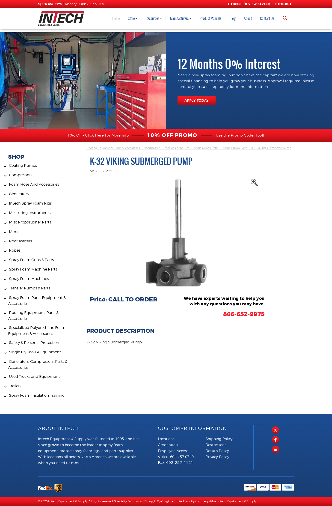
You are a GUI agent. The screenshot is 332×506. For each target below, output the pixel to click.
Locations (166, 439)
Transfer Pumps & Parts (29, 288)
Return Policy (217, 451)
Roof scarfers (20, 241)
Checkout (282, 4)
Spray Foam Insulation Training (37, 395)
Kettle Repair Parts (205, 148)
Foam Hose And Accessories (34, 184)
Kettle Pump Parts (234, 148)
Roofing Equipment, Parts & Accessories (113, 148)
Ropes (14, 250)
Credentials (168, 445)
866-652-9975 (50, 4)
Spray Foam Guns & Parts (31, 260)
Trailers (15, 386)
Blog (233, 18)
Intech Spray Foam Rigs (30, 203)
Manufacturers (179, 18)
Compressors (20, 175)
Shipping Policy (219, 439)
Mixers (14, 231)
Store (131, 18)
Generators (19, 194)
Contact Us (267, 18)
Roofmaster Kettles (176, 148)
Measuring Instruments (29, 213)
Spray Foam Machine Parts (33, 269)
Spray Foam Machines (29, 279)
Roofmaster (152, 148)
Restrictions (216, 445)
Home (116, 18)
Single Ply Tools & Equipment (35, 352)
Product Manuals (210, 18)
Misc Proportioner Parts (30, 222)
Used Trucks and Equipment (34, 376)
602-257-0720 (182, 457)
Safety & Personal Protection (34, 342)
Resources (152, 18)
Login (234, 4)
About (248, 18)
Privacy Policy (217, 457)
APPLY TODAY (196, 100)
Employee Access (173, 451)
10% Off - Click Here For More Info (98, 135)
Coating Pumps (23, 165)
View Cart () (257, 4)
